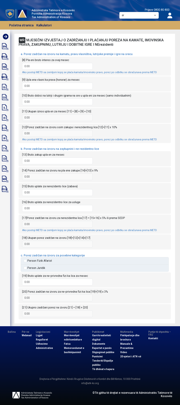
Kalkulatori (44, 25)
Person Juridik (36, 268)
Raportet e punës (102, 348)
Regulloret (42, 339)
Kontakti (153, 338)
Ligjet (39, 335)
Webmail (27, 335)
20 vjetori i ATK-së (130, 356)
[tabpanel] (95, 178)
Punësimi (97, 356)
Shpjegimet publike (103, 352)
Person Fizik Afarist (39, 260)
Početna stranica (21, 25)
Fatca (67, 343)
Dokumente (98, 343)
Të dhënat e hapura (103, 369)
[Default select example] (139, 15)
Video (123, 352)
